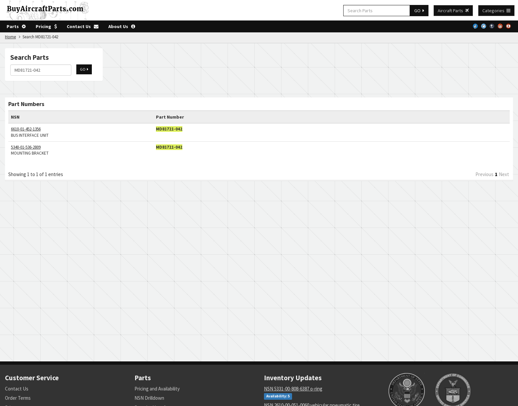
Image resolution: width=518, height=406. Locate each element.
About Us (121, 26)
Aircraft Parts (453, 11)
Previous (484, 174)
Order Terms (18, 398)
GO (419, 11)
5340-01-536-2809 (26, 147)
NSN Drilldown (149, 398)
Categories (496, 11)
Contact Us (82, 26)
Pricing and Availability (157, 389)
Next (504, 174)
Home (10, 37)
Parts (16, 26)
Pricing (46, 26)
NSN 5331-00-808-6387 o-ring (293, 389)
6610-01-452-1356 (26, 129)
